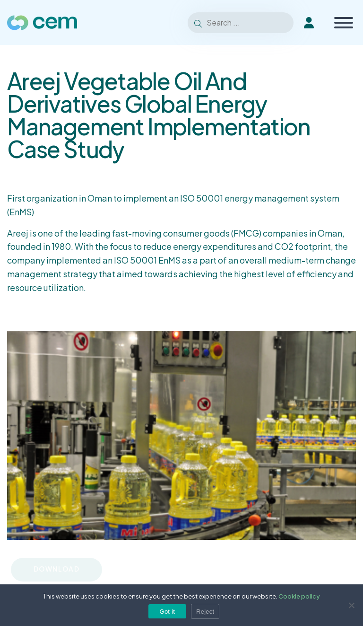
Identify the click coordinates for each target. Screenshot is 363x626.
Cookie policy (299, 596)
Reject (205, 611)
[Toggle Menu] (343, 22)
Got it (167, 611)
